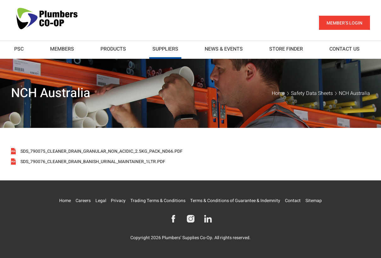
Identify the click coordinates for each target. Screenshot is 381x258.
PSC (19, 49)
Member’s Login (344, 23)
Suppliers (165, 49)
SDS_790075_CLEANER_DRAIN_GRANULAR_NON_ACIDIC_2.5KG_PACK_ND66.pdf (101, 151)
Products (113, 49)
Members (62, 49)
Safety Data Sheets (312, 93)
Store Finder (286, 49)
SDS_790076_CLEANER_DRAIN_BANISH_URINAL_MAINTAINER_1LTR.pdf (92, 162)
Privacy (118, 201)
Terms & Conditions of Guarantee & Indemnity (235, 201)
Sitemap (313, 201)
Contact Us (344, 49)
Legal (100, 201)
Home (278, 93)
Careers (83, 201)
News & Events (224, 49)
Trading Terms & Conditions (157, 201)
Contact (293, 201)
